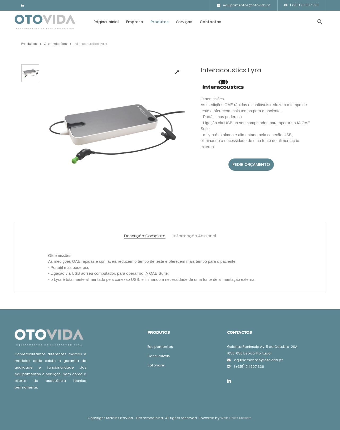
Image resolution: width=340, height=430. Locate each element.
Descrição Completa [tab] (144, 236)
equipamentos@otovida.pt (244, 5)
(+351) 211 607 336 (301, 5)
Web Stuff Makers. (236, 417)
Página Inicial (106, 21)
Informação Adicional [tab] (194, 236)
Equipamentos (160, 346)
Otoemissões (57, 43)
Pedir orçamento (251, 164)
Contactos (210, 21)
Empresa (134, 21)
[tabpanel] (117, 132)
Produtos (160, 21)
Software (155, 365)
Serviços (184, 21)
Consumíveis (158, 355)
